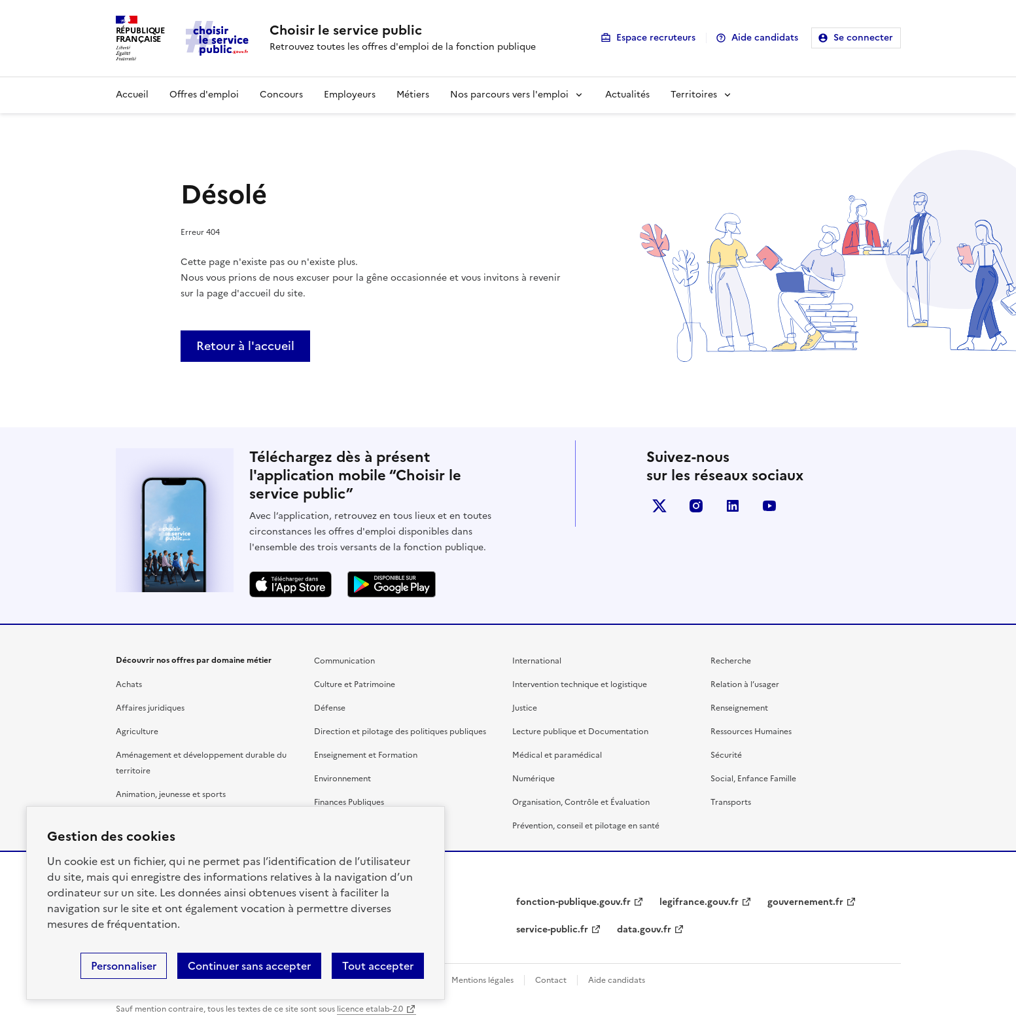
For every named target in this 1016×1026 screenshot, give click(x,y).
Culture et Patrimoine (354, 684)
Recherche (730, 661)
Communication (344, 661)
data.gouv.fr (644, 929)
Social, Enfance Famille (753, 779)
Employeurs (350, 94)
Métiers (412, 94)
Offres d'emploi (204, 94)
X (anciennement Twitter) (659, 506)
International (536, 661)
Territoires (694, 94)
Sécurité (726, 755)
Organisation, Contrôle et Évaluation (581, 802)
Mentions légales (482, 980)
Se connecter (863, 37)
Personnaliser (123, 966)
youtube (769, 506)
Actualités (627, 94)
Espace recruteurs (655, 37)
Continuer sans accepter (249, 966)
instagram (696, 506)
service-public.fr (552, 929)
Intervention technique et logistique (579, 684)
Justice (524, 708)
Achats (129, 684)
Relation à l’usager (744, 684)
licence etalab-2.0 (370, 1009)
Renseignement (739, 708)
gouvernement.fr (805, 902)
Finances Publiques (349, 802)
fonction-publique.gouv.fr (573, 902)
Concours (281, 94)
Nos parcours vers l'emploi (509, 94)
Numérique (533, 779)
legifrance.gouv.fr (699, 902)
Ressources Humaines (751, 731)
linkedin (733, 506)
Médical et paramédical (557, 755)
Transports (730, 802)
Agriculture (137, 731)
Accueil (132, 94)
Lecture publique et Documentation (580, 731)
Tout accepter (377, 966)
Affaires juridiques (150, 708)
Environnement (342, 779)
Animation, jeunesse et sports (171, 794)
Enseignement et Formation (365, 755)
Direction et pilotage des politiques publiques (400, 731)
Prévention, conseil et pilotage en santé (585, 826)
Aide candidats (764, 37)
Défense (329, 708)
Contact (551, 980)
